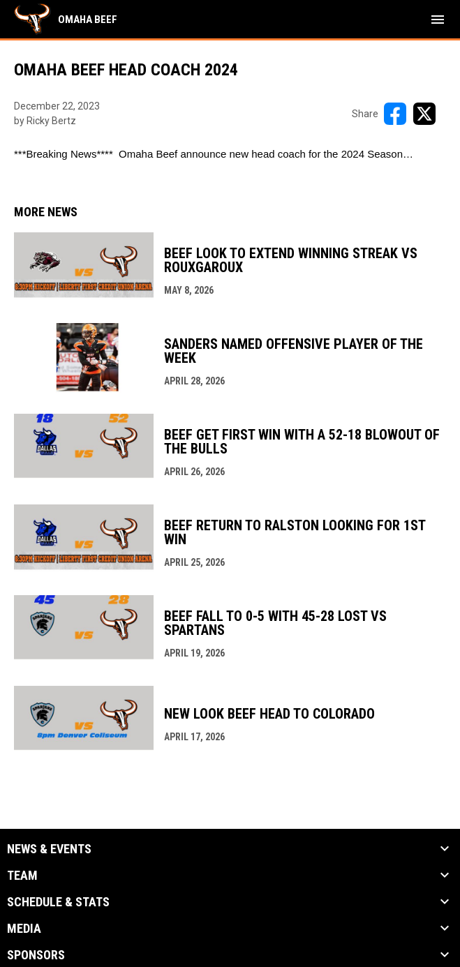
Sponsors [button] (36, 955)
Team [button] (22, 875)
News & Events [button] (49, 849)
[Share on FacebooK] (395, 114)
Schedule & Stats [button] (58, 902)
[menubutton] (437, 19)
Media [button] (24, 928)
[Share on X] (424, 114)
